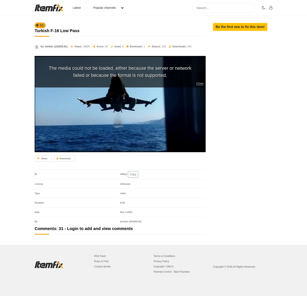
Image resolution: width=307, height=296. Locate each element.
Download (63, 158)
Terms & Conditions (164, 256)
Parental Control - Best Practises (172, 271)
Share (42, 158)
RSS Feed (100, 256)
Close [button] (200, 83)
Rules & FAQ (101, 261)
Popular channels (108, 7)
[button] (240, 27)
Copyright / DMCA (164, 266)
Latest (77, 7)
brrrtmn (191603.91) (56, 46)
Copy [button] (133, 174)
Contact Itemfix (102, 266)
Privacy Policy (161, 261)
